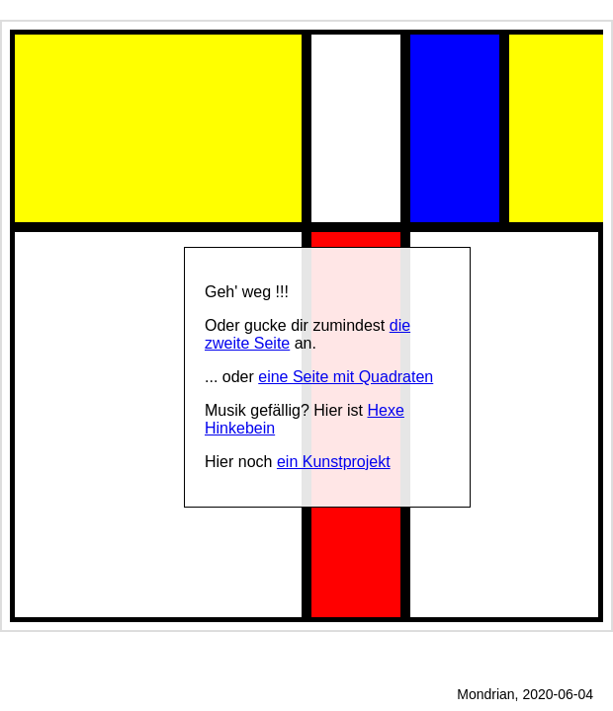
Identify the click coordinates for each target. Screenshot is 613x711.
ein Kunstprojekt (334, 461)
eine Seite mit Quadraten (345, 376)
